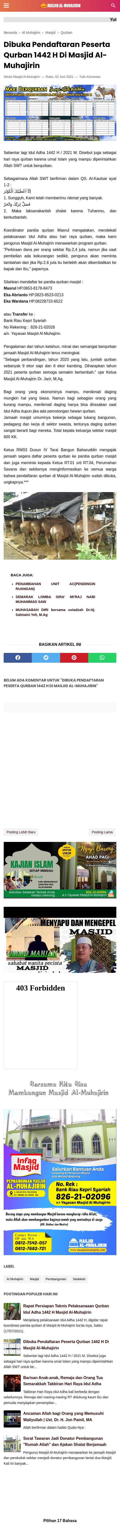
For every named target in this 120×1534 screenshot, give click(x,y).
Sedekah (79, 1279)
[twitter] (46, 658)
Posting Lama (102, 832)
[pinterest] (74, 658)
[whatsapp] (102, 658)
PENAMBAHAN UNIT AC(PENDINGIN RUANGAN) (55, 586)
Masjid (34, 1279)
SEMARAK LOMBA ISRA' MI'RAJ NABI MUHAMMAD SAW (55, 599)
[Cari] (113, 7)
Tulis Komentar (89, 77)
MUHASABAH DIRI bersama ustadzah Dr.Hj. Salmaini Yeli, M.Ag (55, 612)
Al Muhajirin (15, 1279)
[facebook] (18, 658)
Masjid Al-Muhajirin (26, 77)
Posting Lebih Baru (21, 832)
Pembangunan (56, 1279)
